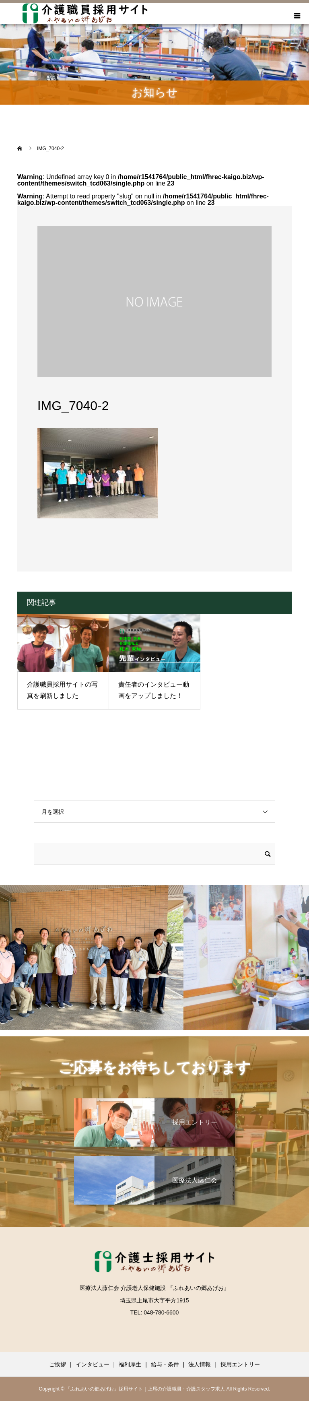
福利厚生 (130, 1364)
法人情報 (199, 1364)
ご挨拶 (57, 1364)
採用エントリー (240, 1364)
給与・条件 (165, 1364)
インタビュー (92, 1364)
